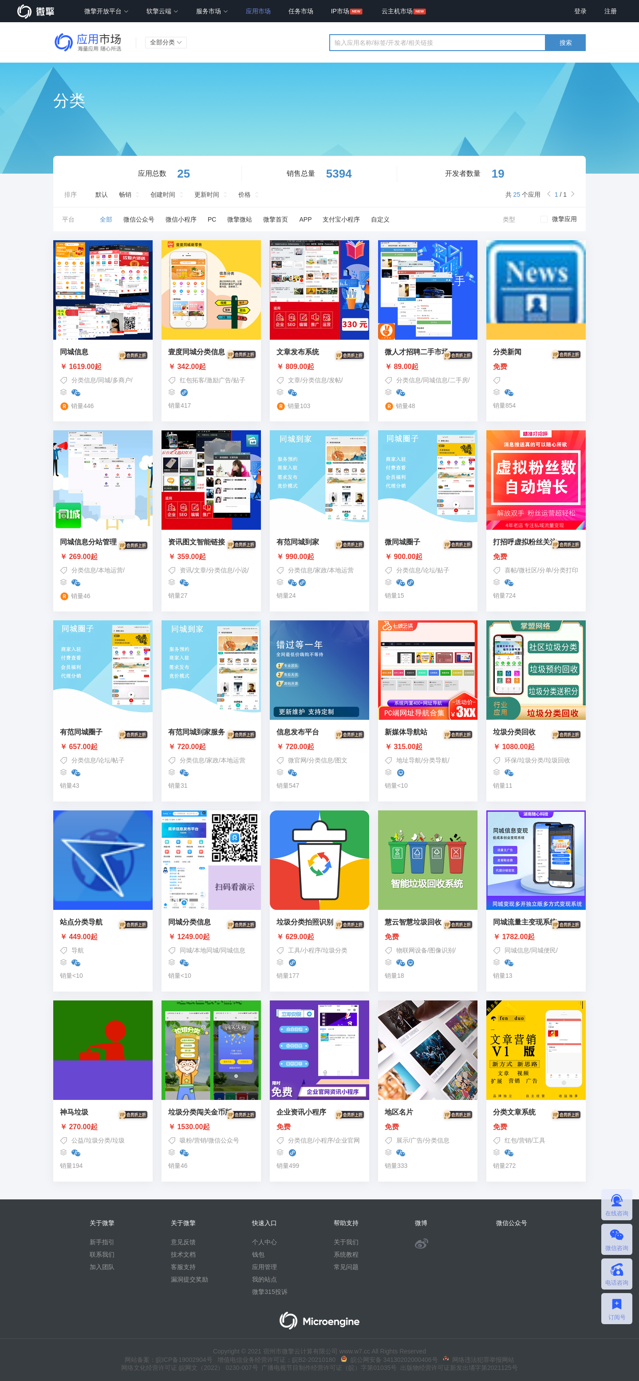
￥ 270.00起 (103, 1127)
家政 (321, 570)
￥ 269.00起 (103, 556)
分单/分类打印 (558, 570)
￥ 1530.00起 (211, 1127)
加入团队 (102, 1266)
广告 (416, 1140)
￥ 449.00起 (103, 937)
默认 (101, 194)
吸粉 (186, 1140)
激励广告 (218, 380)
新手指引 (102, 1242)
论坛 (429, 570)
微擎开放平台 (106, 11)
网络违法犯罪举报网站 (478, 1359)
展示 (402, 1140)
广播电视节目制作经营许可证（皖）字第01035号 (327, 1367)
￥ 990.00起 (319, 556)
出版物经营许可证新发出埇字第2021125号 (457, 1367)
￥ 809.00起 (319, 366)
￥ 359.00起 (211, 556)
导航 (77, 950)
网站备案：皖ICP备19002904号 (169, 1359)
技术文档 (183, 1254)
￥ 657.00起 (103, 746)
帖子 (118, 760)
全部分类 (166, 42)
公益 (77, 1140)
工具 (294, 950)
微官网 (297, 760)
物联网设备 (411, 950)
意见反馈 (183, 1242)
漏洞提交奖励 (189, 1279)
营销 (200, 1140)
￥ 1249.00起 (211, 937)
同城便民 (543, 950)
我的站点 (264, 1279)
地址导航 (408, 760)
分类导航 (435, 760)
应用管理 (264, 1266)
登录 (580, 11)
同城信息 (435, 380)
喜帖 (511, 570)
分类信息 (83, 380)
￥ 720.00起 (211, 746)
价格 (244, 194)
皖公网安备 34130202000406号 (389, 1359)
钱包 (258, 1254)
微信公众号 (223, 1140)
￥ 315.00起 (428, 746)
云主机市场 (397, 11)
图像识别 (441, 950)
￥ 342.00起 (211, 366)
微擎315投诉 (269, 1291)
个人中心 (264, 1242)
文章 (294, 380)
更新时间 (206, 194)
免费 (536, 366)
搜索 (566, 42)
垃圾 (118, 1140)
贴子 (239, 380)
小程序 (311, 950)
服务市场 (212, 11)
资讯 (186, 570)
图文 (341, 760)
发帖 (335, 380)
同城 (104, 380)
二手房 (459, 380)
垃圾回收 (557, 760)
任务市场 (300, 11)
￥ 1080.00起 (536, 746)
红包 (511, 1140)
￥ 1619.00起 (103, 366)
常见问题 (346, 1266)
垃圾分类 (531, 760)
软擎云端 (162, 11)
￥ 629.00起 (319, 937)
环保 (511, 760)
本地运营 (110, 570)
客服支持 (183, 1266)
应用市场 (258, 11)
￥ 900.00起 (428, 556)
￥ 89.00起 (428, 366)
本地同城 (206, 950)
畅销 (125, 194)
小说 (241, 570)
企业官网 (347, 1140)
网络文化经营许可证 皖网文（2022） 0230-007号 (189, 1367)
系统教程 (346, 1254)
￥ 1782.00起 (536, 937)
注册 (610, 11)
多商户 (121, 380)
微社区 (528, 570)
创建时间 (162, 194)
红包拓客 (192, 380)
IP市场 (340, 11)
